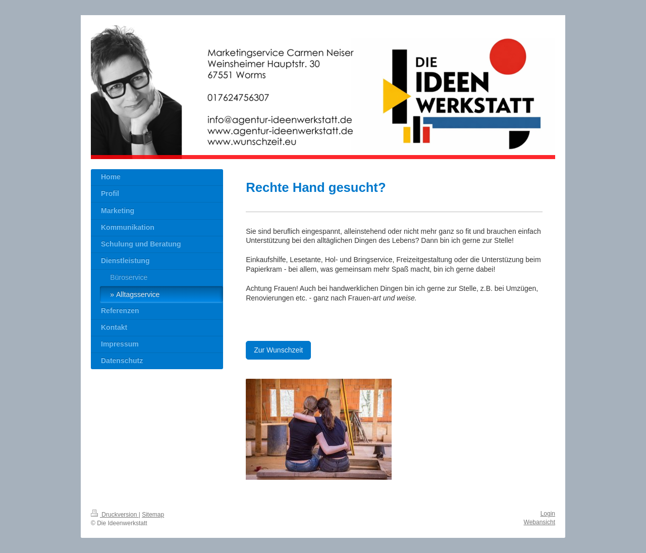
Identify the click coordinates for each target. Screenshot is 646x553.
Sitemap (153, 514)
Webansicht (539, 522)
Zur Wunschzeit (278, 350)
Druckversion (115, 514)
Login (548, 513)
